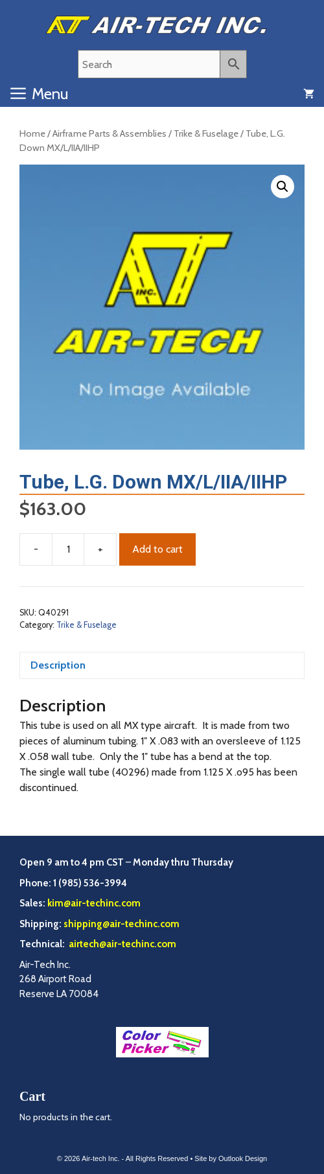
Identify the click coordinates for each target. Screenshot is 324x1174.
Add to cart (157, 549)
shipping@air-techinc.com (121, 924)
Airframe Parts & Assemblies (109, 133)
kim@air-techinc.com (94, 903)
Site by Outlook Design (230, 1158)
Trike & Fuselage (206, 133)
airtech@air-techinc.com (121, 944)
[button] (282, 186)
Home (32, 133)
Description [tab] (58, 665)
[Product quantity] (68, 549)
